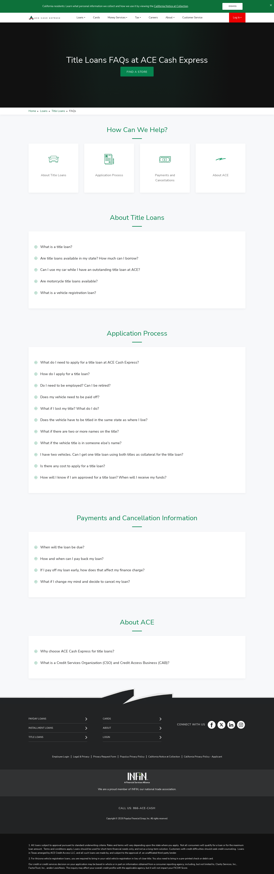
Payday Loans (37, 718)
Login (106, 737)
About (107, 727)
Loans (43, 111)
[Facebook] (211, 724)
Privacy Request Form (104, 756)
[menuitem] (212, 18)
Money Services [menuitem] (116, 17)
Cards (107, 718)
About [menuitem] (169, 17)
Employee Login (60, 756)
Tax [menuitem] (137, 17)
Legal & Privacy (81, 756)
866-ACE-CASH (144, 808)
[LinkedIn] (230, 724)
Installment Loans (41, 727)
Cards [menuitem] (96, 17)
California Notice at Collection (171, 6)
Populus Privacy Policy (132, 756)
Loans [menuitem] (80, 17)
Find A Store (137, 72)
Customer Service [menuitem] (192, 17)
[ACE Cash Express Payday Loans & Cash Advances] (44, 18)
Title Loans (58, 111)
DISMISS (232, 6)
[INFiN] (137, 777)
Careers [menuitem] (153, 17)
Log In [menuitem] (236, 17)
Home (32, 111)
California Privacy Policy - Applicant (203, 756)
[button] (137, 247)
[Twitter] (220, 724)
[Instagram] (240, 724)
